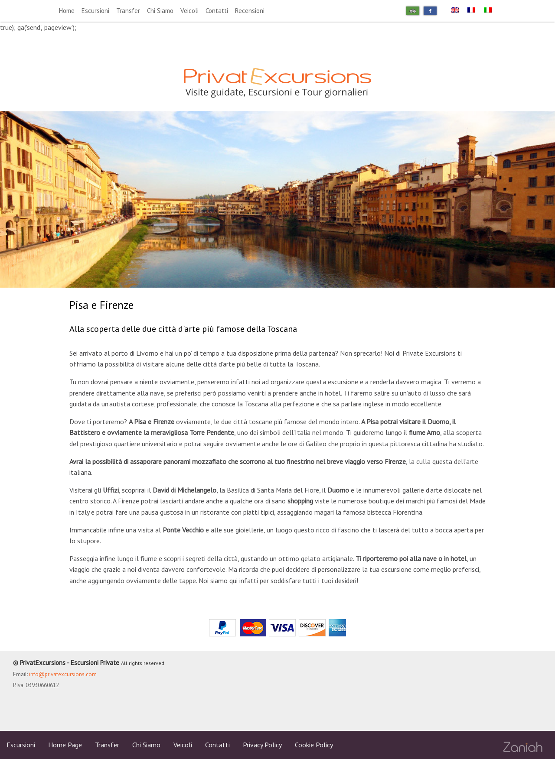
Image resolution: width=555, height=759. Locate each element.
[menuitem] (455, 9)
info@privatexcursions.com (63, 674)
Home (67, 10)
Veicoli (189, 10)
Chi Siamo (160, 10)
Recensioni (249, 10)
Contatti (217, 10)
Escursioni (95, 10)
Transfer (128, 10)
